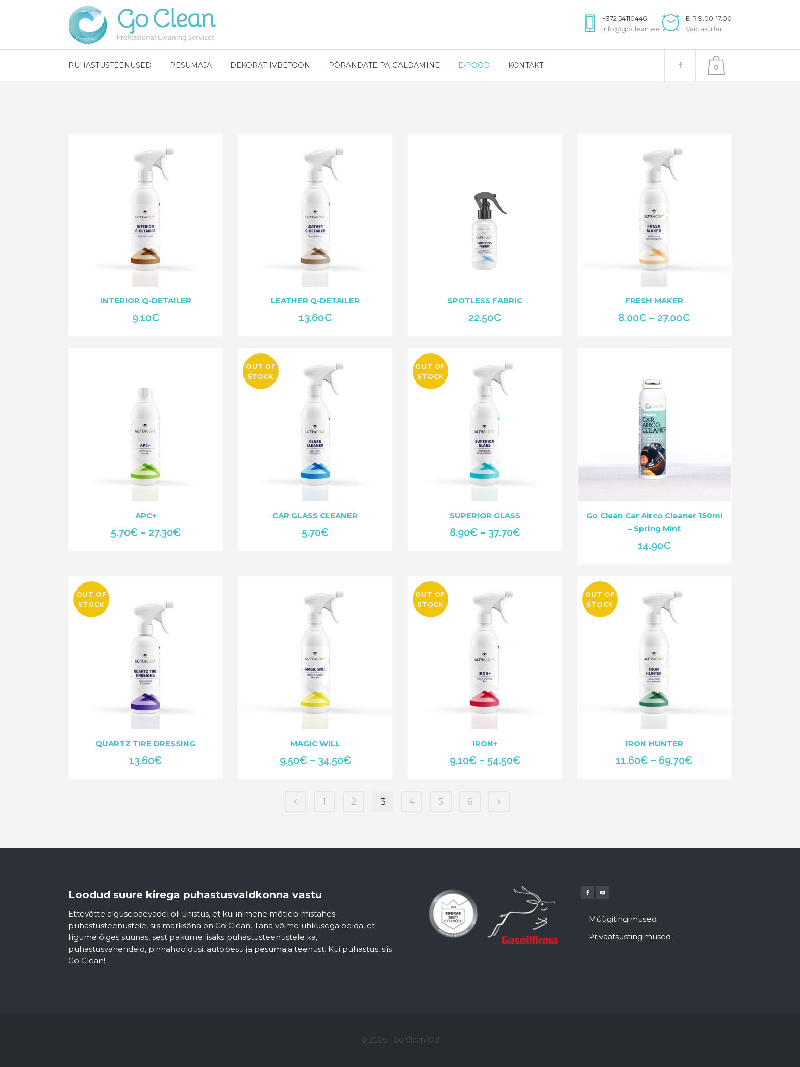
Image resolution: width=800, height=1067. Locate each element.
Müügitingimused (623, 919)
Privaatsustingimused (630, 937)
